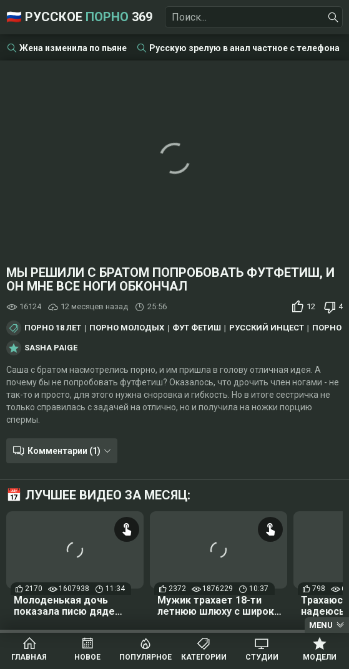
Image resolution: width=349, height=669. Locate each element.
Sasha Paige (50, 348)
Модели (320, 657)
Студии (261, 657)
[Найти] (333, 17)
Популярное (145, 657)
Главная (29, 657)
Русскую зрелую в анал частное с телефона (244, 48)
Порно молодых (126, 328)
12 (311, 306)
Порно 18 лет (52, 328)
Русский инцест (266, 328)
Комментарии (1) (64, 451)
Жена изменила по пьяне (73, 48)
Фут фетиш (196, 328)
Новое (87, 657)
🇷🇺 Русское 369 (79, 16)
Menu (321, 625)
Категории (204, 657)
